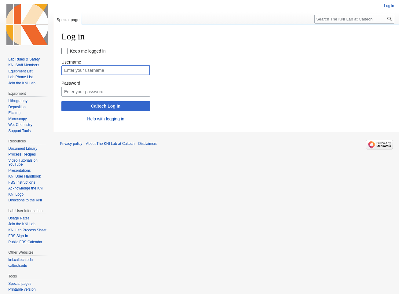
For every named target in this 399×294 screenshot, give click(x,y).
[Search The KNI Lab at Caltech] (354, 19)
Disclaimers (147, 143)
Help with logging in (105, 118)
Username (71, 62)
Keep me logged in (88, 51)
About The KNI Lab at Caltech (110, 143)
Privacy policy (71, 143)
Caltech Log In (105, 106)
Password (70, 83)
